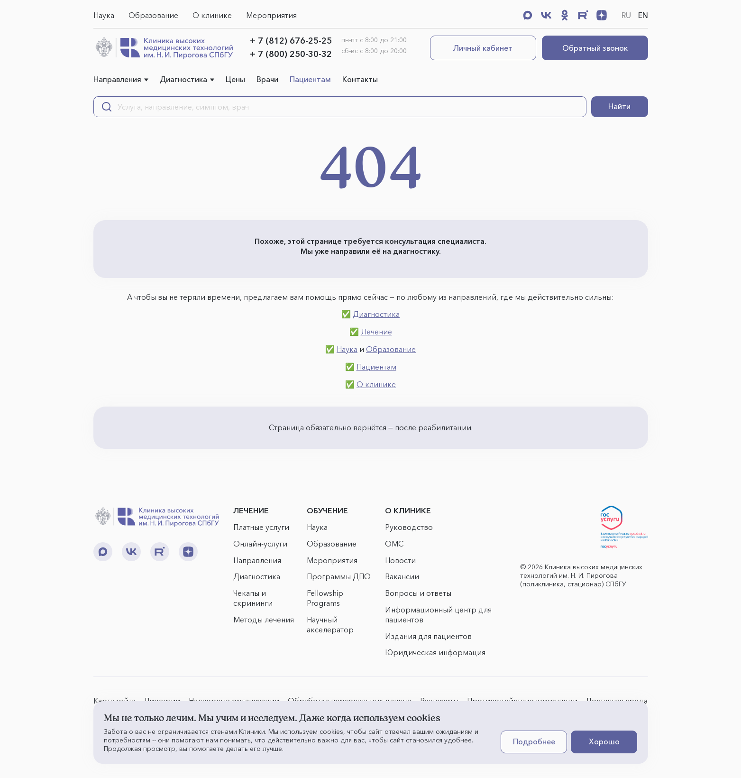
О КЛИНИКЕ (408, 510)
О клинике (212, 15)
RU (626, 15)
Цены (235, 79)
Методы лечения (263, 619)
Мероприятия (271, 15)
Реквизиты (439, 700)
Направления (117, 79)
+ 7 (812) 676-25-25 (291, 41)
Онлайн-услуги (260, 543)
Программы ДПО (339, 576)
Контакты (360, 79)
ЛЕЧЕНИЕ (251, 510)
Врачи (267, 79)
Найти (619, 106)
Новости (400, 560)
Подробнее (534, 741)
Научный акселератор (330, 624)
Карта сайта (114, 700)
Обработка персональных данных (350, 700)
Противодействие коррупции (522, 700)
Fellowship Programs (325, 598)
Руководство (409, 527)
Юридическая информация (435, 652)
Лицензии (162, 700)
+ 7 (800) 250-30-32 (291, 54)
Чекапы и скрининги (253, 598)
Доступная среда (616, 700)
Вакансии (402, 576)
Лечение (376, 331)
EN (643, 15)
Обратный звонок (595, 48)
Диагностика (183, 79)
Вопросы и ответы (418, 593)
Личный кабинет (482, 48)
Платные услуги (261, 527)
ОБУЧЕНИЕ (327, 510)
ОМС (394, 543)
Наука (103, 15)
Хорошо (604, 741)
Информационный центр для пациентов (438, 614)
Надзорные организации (234, 700)
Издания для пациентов (428, 636)
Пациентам (310, 79)
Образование (153, 15)
